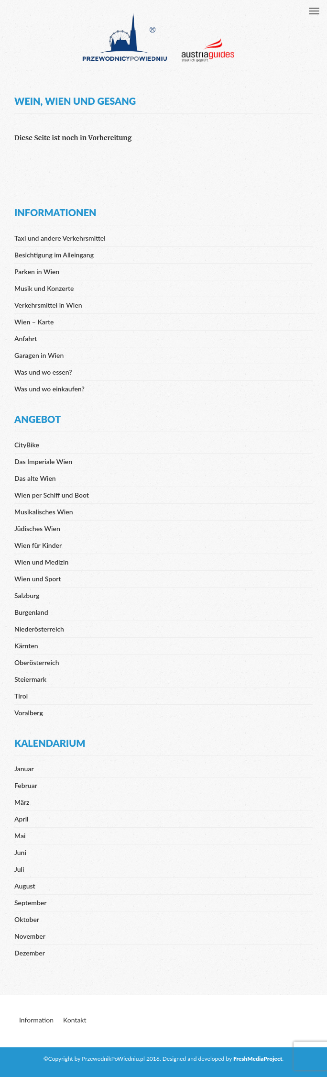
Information (36, 1020)
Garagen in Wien (39, 355)
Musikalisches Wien (43, 512)
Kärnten (26, 646)
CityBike (26, 445)
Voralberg (28, 713)
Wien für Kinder (38, 545)
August (24, 886)
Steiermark (30, 679)
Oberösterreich (36, 662)
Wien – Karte (34, 322)
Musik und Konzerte (44, 288)
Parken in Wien (36, 271)
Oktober (26, 919)
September (30, 903)
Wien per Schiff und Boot (51, 495)
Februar (25, 785)
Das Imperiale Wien (43, 461)
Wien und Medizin (41, 562)
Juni (20, 852)
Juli (19, 869)
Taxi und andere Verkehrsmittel (60, 238)
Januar (24, 769)
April (21, 819)
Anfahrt (25, 338)
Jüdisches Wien (37, 528)
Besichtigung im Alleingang (54, 255)
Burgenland (31, 612)
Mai (19, 836)
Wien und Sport (37, 579)
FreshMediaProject (257, 1058)
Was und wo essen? (43, 372)
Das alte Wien (35, 478)
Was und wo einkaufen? (49, 389)
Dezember (29, 953)
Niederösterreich (39, 629)
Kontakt (75, 1020)
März (22, 802)
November (29, 936)
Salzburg (27, 595)
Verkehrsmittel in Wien (48, 305)
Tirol (21, 696)
